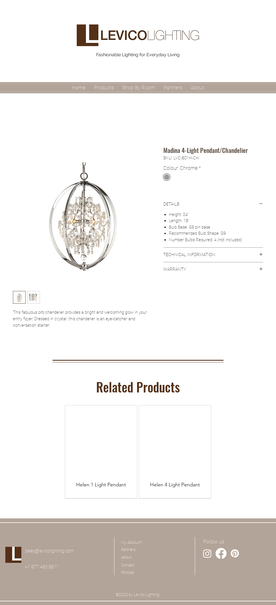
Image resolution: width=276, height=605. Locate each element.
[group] (138, 452)
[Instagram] (207, 553)
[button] (138, 88)
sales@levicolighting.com (49, 551)
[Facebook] (221, 553)
